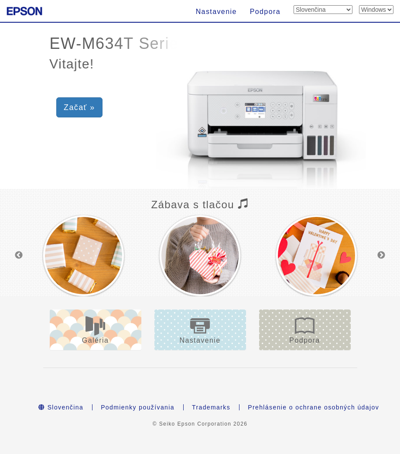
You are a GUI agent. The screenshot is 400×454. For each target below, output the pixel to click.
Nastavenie (216, 11)
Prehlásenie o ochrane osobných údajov (313, 407)
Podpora (265, 11)
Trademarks (211, 407)
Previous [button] (18, 255)
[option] (83, 255)
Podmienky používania (137, 407)
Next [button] (381, 255)
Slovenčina (60, 407)
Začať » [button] (79, 107)
